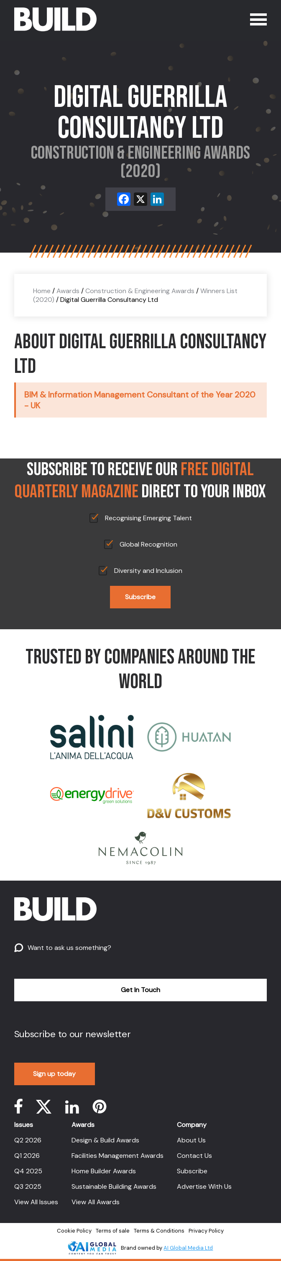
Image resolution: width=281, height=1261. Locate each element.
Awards (67, 290)
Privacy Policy (206, 1230)
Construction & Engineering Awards (139, 290)
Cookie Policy (74, 1230)
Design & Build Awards (105, 1140)
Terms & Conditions (159, 1230)
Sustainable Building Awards (114, 1186)
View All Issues (36, 1202)
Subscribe (140, 597)
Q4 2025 (28, 1171)
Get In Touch (140, 989)
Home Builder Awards (104, 1171)
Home (42, 290)
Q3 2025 (27, 1186)
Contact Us (194, 1155)
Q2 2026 (27, 1140)
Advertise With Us (204, 1186)
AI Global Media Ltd (188, 1247)
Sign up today (54, 1073)
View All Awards (96, 1202)
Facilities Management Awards (117, 1155)
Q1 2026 (27, 1155)
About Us (191, 1140)
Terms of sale (113, 1230)
